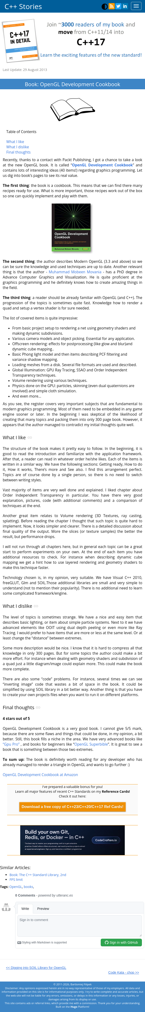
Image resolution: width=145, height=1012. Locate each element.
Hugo (73, 1006)
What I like (15, 141)
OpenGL (15, 886)
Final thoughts (18, 152)
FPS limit (16, 879)
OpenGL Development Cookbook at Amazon (40, 774)
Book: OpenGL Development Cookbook (72, 84)
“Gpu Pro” (11, 744)
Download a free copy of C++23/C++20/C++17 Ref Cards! (73, 807)
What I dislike (17, 147)
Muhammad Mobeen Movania (75, 271)
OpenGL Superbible (91, 744)
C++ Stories (23, 6)
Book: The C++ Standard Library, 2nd (38, 874)
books (28, 886)
